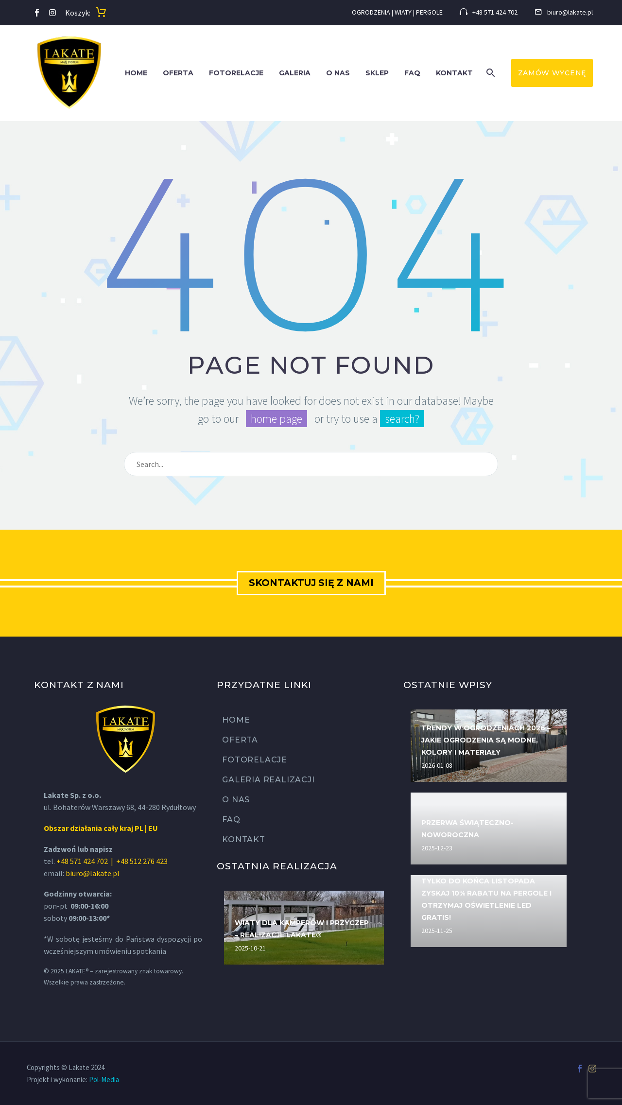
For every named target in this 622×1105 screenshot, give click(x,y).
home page (276, 418)
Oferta (178, 73)
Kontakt (454, 73)
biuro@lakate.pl (93, 873)
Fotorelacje (236, 73)
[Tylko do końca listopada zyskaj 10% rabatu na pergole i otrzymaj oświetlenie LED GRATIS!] (489, 911)
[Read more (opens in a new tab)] (488, 13)
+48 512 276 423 (142, 861)
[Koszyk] (101, 12)
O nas (338, 73)
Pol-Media (104, 1079)
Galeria (295, 73)
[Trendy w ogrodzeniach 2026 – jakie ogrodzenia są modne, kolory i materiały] (489, 745)
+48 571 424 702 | (85, 861)
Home (136, 73)
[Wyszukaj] (311, 464)
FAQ (412, 73)
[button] (491, 73)
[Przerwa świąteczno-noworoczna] (489, 828)
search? (402, 418)
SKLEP (377, 73)
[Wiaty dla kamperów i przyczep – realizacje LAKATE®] (304, 928)
